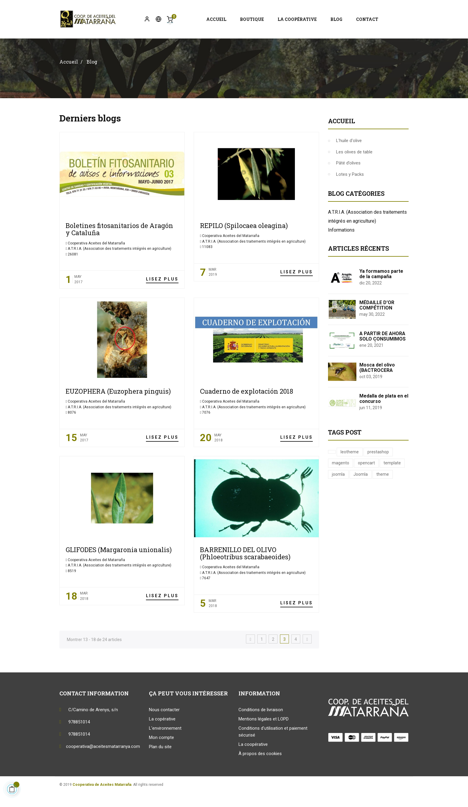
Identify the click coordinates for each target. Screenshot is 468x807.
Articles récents (358, 263)
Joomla (360, 488)
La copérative (162, 733)
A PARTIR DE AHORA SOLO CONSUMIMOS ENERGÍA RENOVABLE (383, 353)
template (392, 477)
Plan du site (160, 761)
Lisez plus (162, 293)
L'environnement (165, 742)
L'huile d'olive (349, 155)
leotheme (350, 466)
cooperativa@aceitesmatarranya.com (103, 760)
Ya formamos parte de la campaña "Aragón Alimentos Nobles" (381, 294)
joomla (338, 488)
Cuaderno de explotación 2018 (246, 405)
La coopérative (253, 758)
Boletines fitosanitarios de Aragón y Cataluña (119, 244)
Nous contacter (164, 724)
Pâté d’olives (348, 177)
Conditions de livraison (260, 724)
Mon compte (161, 751)
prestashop (378, 466)
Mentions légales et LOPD (263, 733)
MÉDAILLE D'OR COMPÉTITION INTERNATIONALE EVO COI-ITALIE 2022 (382, 325)
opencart (366, 477)
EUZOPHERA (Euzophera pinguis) (118, 405)
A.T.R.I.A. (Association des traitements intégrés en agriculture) (119, 263)
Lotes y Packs (350, 188)
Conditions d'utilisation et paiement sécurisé (272, 746)
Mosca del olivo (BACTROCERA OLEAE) (377, 384)
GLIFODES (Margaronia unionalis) (119, 564)
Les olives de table (354, 166)
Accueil (341, 135)
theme (382, 488)
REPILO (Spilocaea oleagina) (244, 240)
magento (340, 477)
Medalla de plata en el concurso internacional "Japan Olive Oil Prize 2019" (383, 418)
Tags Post (344, 446)
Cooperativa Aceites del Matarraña (96, 257)
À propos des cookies (260, 768)
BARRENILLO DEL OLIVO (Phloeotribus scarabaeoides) (245, 567)
